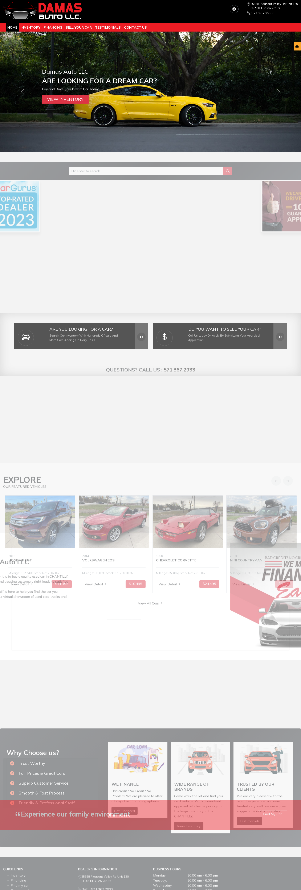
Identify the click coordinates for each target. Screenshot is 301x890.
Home (12, 27)
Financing (53, 27)
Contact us (135, 27)
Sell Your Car (79, 27)
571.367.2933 (260, 13)
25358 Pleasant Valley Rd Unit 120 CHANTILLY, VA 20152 (274, 6)
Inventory (30, 27)
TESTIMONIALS (108, 27)
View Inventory (65, 99)
